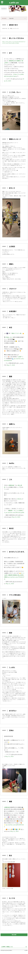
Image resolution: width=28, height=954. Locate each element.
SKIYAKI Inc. (10, 950)
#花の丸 (19, 499)
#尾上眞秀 (20, 575)
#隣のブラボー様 (16, 333)
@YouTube (12, 76)
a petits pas (14, 2)
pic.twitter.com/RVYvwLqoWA (15, 512)
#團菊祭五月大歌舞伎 (15, 61)
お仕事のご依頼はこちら (14, 946)
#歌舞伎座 (11, 485)
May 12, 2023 (10, 583)
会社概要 (25, 950)
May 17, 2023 (11, 365)
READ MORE (14, 934)
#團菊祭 (10, 510)
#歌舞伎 (14, 575)
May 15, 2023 (16, 517)
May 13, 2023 (9, 756)
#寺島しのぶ (8, 337)
